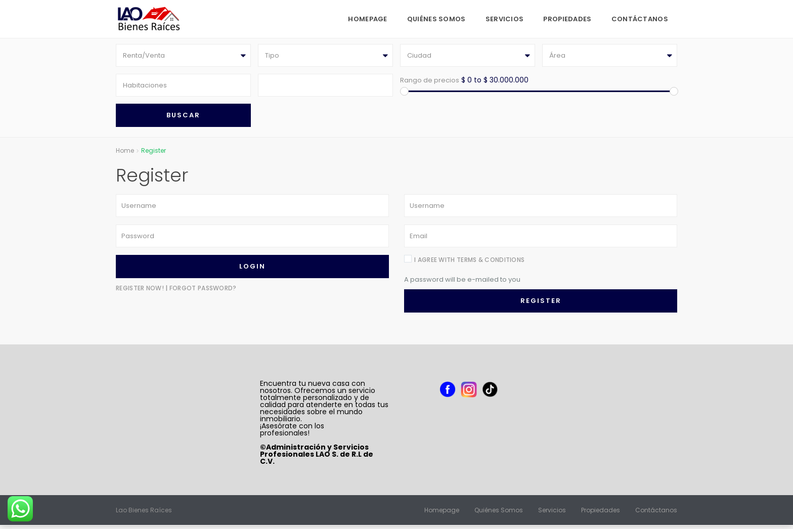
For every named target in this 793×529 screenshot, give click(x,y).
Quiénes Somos (436, 19)
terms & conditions (490, 263)
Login (252, 270)
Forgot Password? (203, 291)
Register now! (140, 291)
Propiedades (567, 19)
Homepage (367, 19)
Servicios (505, 19)
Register (540, 304)
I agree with (469, 263)
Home (125, 154)
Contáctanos (639, 19)
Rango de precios (429, 81)
